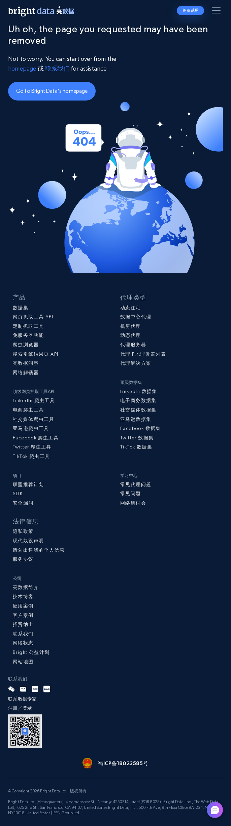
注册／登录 (20, 708)
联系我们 (58, 68)
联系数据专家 (22, 699)
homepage (22, 68)
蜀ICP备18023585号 (123, 763)
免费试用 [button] (190, 10)
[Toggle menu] (217, 11)
